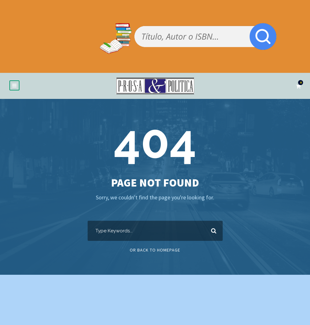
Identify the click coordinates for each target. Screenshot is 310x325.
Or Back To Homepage (155, 250)
